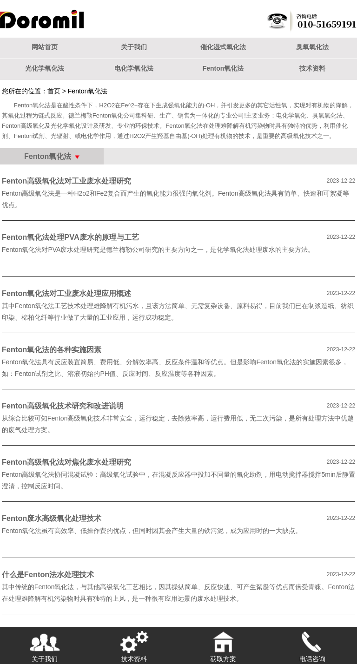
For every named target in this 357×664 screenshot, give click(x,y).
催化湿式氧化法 (223, 47)
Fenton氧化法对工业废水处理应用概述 (67, 293)
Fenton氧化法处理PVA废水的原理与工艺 (70, 237)
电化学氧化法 (133, 68)
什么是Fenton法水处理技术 (48, 574)
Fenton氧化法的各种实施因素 (52, 349)
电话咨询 (312, 645)
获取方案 (223, 645)
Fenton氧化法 (223, 68)
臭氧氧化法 (312, 47)
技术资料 (312, 68)
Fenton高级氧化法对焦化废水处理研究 (67, 462)
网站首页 (45, 47)
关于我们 (134, 47)
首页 (53, 91)
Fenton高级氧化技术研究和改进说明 (63, 405)
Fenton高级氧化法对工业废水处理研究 (67, 181)
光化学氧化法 (44, 68)
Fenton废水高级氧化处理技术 (52, 518)
